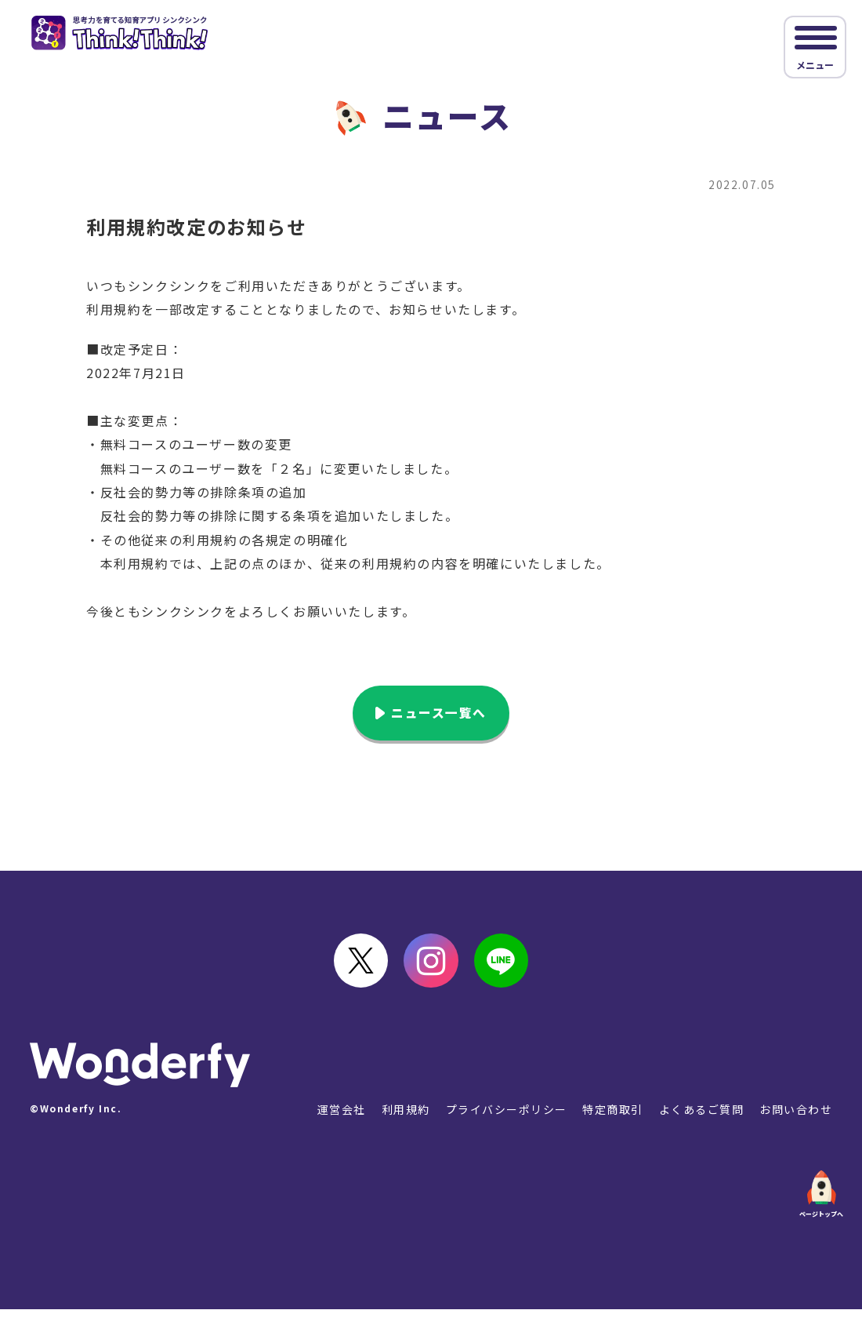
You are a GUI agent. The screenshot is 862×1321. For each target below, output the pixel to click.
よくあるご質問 (700, 1120)
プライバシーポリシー (504, 1120)
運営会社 (337, 1120)
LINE (509, 968)
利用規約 (402, 1120)
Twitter (352, 968)
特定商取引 (611, 1120)
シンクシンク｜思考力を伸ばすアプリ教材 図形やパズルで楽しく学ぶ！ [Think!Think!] (128, 34)
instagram (431, 968)
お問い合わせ (795, 1120)
